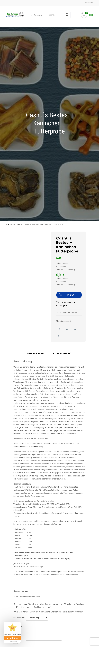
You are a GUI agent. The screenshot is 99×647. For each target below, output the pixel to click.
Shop (19, 221)
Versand (63, 264)
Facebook (89, 3)
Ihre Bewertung (19, 615)
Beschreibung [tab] (35, 351)
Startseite (10, 221)
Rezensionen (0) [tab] (62, 351)
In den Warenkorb (71, 293)
